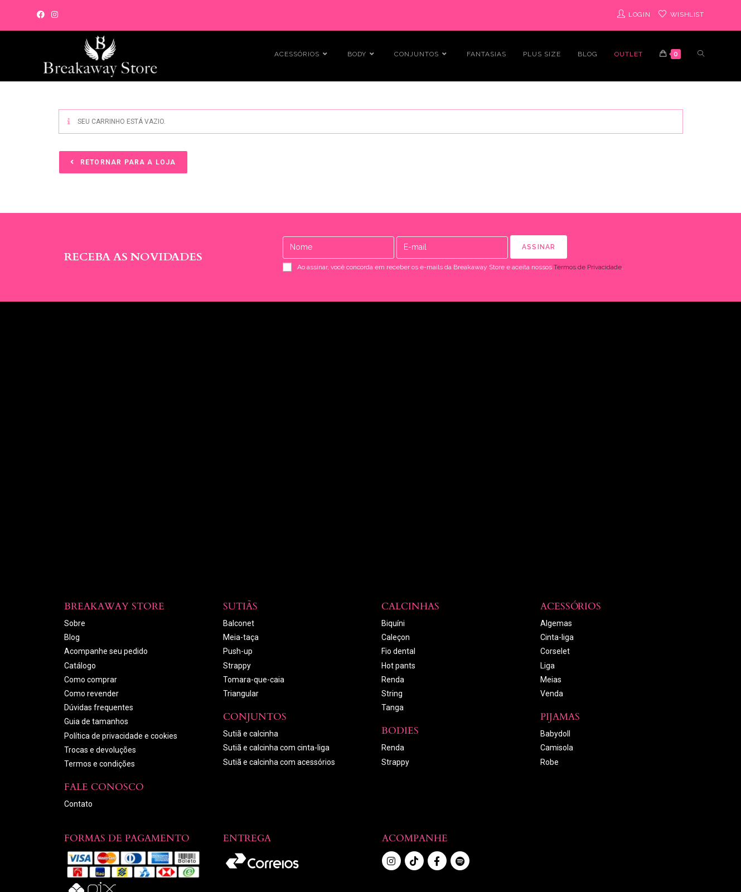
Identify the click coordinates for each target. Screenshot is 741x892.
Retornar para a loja (127, 162)
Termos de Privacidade (588, 267)
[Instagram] (54, 15)
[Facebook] (42, 15)
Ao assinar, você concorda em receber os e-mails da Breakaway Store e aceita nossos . (453, 267)
